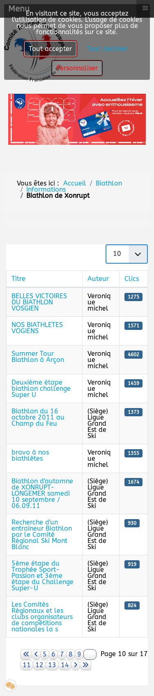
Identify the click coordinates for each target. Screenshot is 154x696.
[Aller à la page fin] (85, 665)
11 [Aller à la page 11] (27, 665)
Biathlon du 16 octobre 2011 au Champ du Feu (37, 417)
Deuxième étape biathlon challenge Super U (41, 388)
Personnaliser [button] (77, 68)
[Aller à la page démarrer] (26, 654)
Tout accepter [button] (50, 49)
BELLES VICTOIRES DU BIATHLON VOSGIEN (39, 302)
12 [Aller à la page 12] (39, 665)
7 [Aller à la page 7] (62, 654)
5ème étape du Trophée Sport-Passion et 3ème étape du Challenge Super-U (42, 575)
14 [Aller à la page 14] (65, 665)
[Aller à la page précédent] (36, 654)
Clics (131, 279)
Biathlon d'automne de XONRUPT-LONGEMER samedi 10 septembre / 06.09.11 (42, 493)
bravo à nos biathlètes (30, 455)
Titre (18, 279)
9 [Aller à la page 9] (79, 654)
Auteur (98, 279)
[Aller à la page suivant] (75, 665)
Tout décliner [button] (107, 49)
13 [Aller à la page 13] (52, 665)
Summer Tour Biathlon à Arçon (37, 357)
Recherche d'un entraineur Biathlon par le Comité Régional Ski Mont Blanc (41, 534)
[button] (10, 686)
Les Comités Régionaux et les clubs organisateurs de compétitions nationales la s (42, 617)
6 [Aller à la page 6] (53, 654)
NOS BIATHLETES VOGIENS (37, 328)
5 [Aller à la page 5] (45, 654)
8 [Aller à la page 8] (71, 654)
